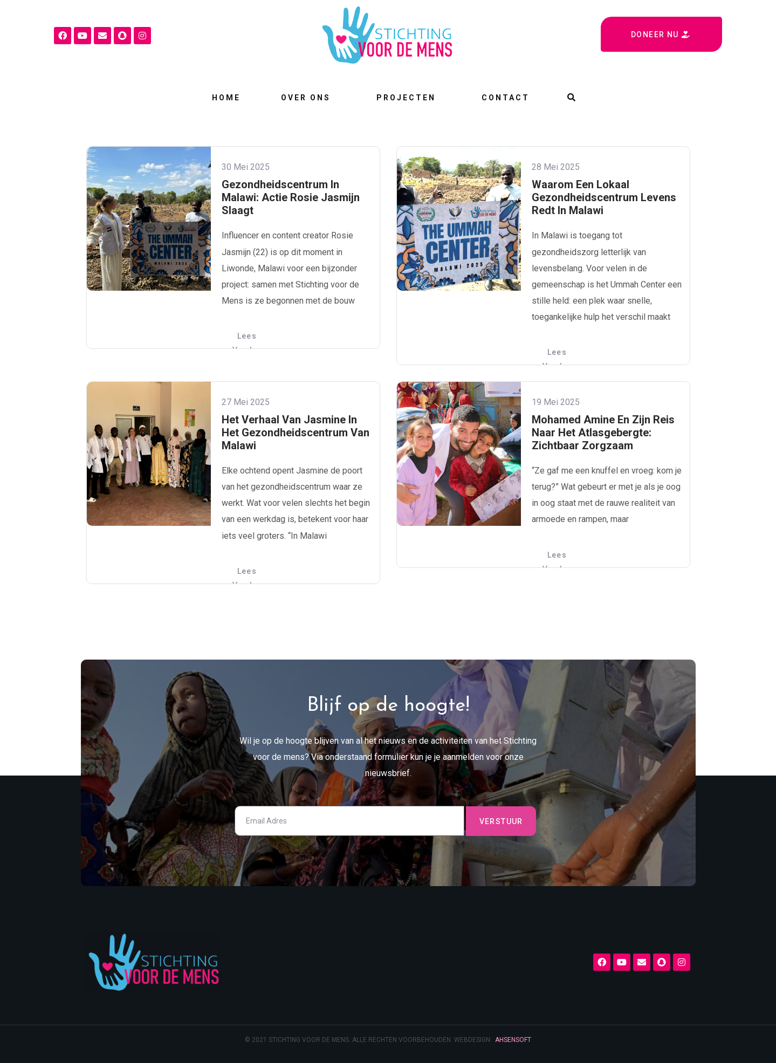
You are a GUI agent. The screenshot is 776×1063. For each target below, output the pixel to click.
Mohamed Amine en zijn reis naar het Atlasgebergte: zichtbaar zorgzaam (603, 432)
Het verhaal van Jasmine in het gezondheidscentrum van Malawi (295, 432)
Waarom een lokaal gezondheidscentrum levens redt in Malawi (604, 197)
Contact (506, 97)
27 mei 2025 (246, 402)
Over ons (306, 97)
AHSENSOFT (513, 1040)
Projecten (406, 97)
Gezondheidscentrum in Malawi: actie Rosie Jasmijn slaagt (291, 197)
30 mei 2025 (246, 167)
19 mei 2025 (556, 402)
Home (226, 97)
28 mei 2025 (556, 167)
